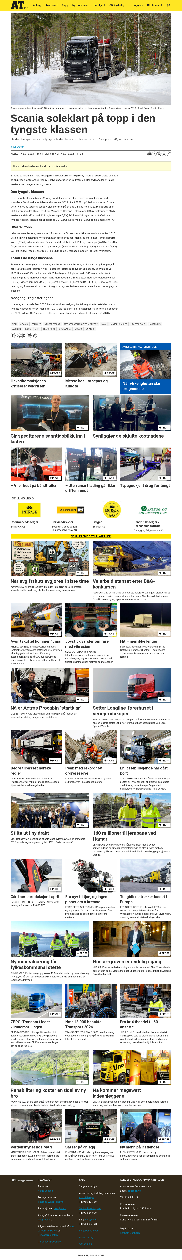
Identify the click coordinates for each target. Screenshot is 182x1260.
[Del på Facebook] (149, 154)
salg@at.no (91, 1219)
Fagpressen (44, 1219)
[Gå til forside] (20, 5)
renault (36, 324)
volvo (78, 329)
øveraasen (65, 329)
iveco (28, 329)
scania (24, 324)
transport (49, 329)
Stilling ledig (117, 5)
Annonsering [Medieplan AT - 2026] (86, 1237)
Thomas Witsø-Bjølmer (51, 1201)
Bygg (65, 5)
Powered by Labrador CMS (91, 1255)
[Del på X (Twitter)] (154, 154)
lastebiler (155, 324)
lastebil (16, 329)
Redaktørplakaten (48, 1234)
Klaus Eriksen (45, 1190)
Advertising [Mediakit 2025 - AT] (85, 1243)
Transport (52, 5)
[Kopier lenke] (169, 154)
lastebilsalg (138, 324)
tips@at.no (60, 1208)
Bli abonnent (154, 5)
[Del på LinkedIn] (159, 154)
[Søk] (168, 5)
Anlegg (37, 5)
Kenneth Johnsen (130, 1232)
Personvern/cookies (49, 1241)
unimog (90, 329)
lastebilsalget (118, 324)
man (103, 324)
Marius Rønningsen (90, 1208)
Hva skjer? (99, 5)
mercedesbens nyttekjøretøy (81, 324)
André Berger (86, 1197)
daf (37, 329)
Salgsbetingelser (88, 1230)
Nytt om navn (80, 5)
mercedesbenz (53, 324)
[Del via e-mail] (164, 154)
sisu (14, 324)
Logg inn (138, 5)
